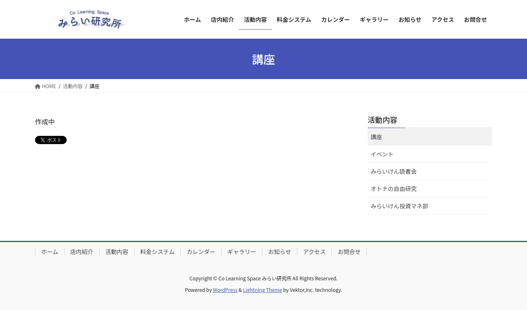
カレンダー (201, 251)
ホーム (49, 251)
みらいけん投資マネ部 (399, 206)
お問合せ (349, 251)
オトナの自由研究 (394, 188)
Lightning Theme (262, 289)
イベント (382, 154)
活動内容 (382, 119)
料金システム (157, 251)
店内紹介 (81, 251)
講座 (376, 137)
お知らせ (279, 251)
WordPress (225, 289)
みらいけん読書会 (394, 171)
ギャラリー (241, 251)
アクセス (314, 251)
